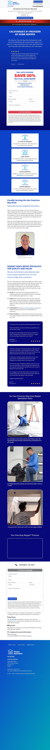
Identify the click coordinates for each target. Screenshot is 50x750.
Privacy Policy (21, 644)
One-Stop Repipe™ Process (32, 308)
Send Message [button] (38, 3)
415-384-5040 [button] (38, 1)
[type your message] (25, 107)
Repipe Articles (30, 644)
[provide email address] (25, 96)
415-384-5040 (13, 619)
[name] (25, 92)
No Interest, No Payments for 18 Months (25, 24)
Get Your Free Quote (24, 112)
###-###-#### (12, 99)
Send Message (12, 599)
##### (30, 99)
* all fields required (13, 90)
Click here (19, 175)
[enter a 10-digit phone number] (17, 101)
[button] (24, 15)
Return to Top (11, 644)
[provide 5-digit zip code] (35, 101)
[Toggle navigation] (11, 6)
